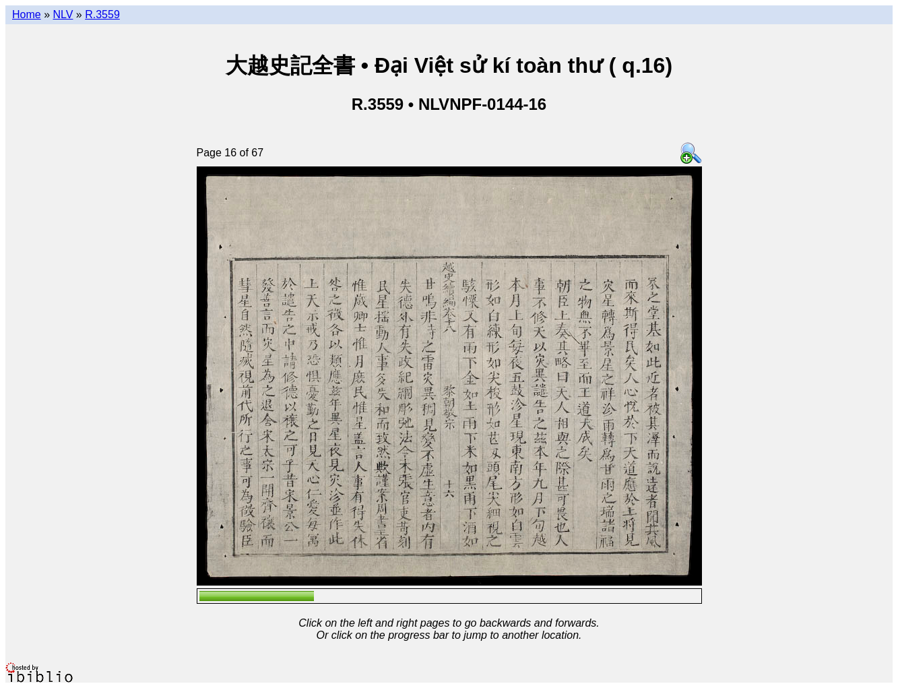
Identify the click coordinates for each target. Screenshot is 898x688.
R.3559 (102, 14)
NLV (63, 14)
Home (26, 14)
